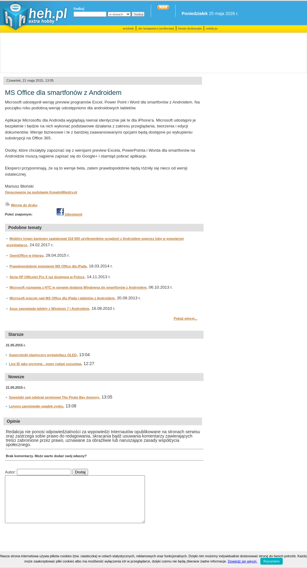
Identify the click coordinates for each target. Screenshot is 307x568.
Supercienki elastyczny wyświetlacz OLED (43, 355)
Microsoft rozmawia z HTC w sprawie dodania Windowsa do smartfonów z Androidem (78, 287)
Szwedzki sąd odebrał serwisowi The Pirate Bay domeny (54, 397)
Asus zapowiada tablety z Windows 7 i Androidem (49, 308)
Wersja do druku (24, 205)
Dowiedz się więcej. (242, 561)
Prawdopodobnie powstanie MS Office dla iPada (48, 266)
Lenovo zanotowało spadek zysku (36, 406)
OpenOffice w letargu (27, 255)
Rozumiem (271, 561)
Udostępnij (69, 214)
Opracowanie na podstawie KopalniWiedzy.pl (41, 192)
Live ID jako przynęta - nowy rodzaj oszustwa (45, 364)
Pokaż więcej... (185, 318)
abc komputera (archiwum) (156, 28)
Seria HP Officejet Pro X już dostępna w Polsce (47, 277)
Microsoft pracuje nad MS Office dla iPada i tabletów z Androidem (62, 298)
